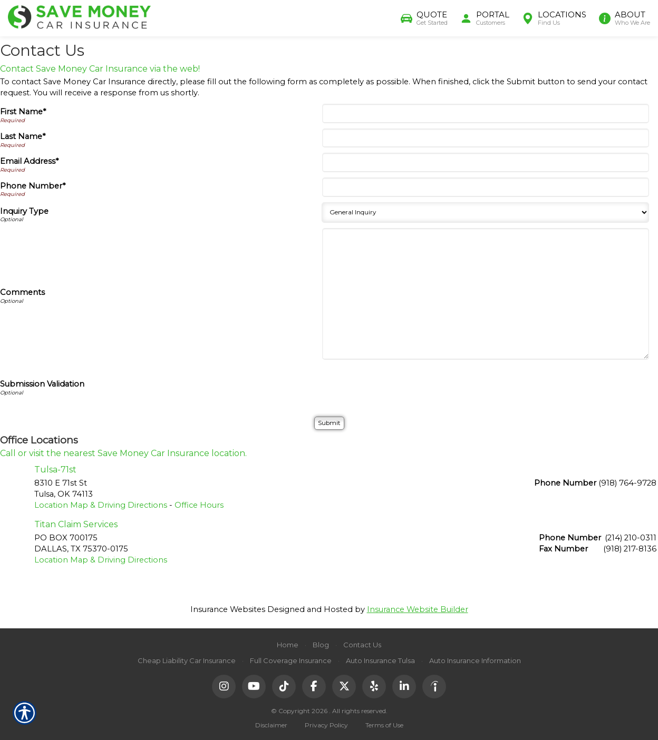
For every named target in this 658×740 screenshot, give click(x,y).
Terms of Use (384, 725)
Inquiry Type (24, 211)
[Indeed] (434, 686)
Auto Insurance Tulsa (380, 660)
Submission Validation (42, 384)
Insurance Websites (227, 609)
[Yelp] (374, 686)
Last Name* (22, 136)
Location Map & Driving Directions (100, 505)
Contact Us (362, 644)
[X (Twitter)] (344, 686)
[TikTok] (284, 686)
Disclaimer (271, 725)
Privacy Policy (326, 725)
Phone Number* (32, 186)
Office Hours (199, 505)
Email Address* (29, 161)
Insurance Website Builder (417, 609)
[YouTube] (254, 686)
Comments (22, 292)
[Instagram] (224, 686)
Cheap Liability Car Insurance (187, 660)
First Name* (23, 111)
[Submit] (329, 423)
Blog (321, 644)
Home (287, 644)
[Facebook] (314, 686)
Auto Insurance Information (475, 660)
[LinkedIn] (404, 686)
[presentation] (404, 385)
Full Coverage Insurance (291, 660)
